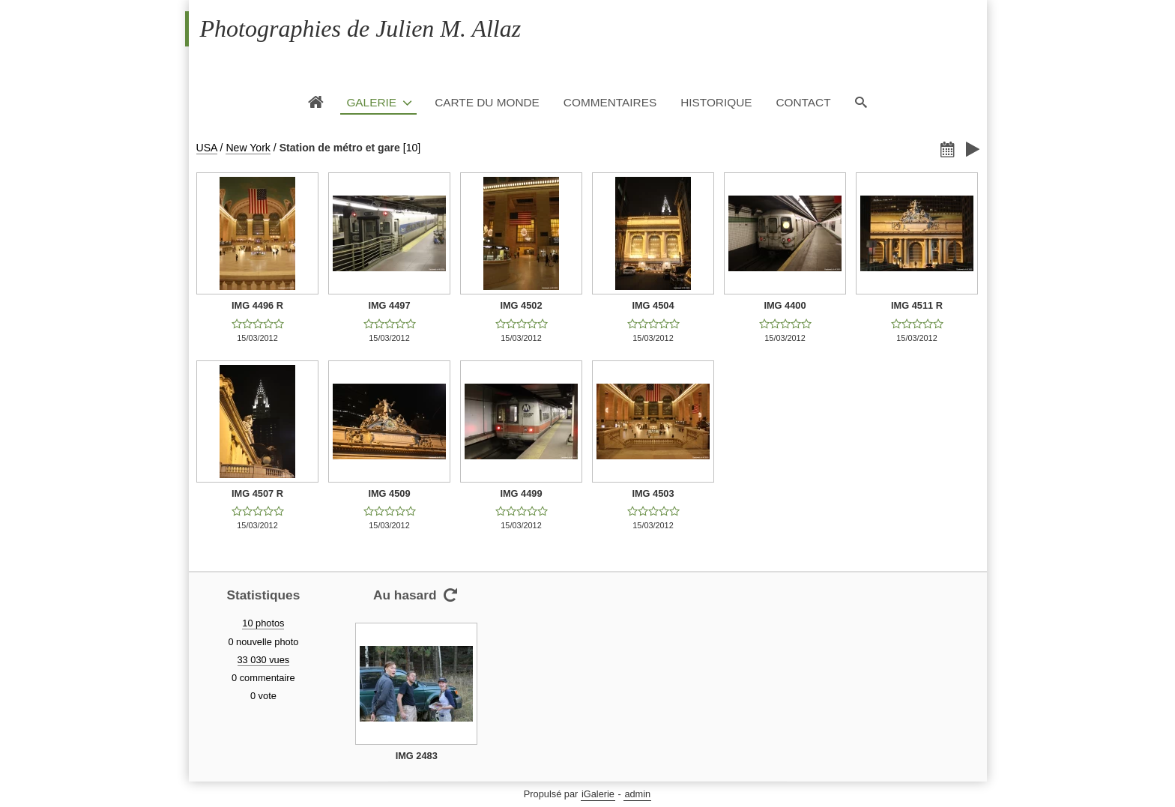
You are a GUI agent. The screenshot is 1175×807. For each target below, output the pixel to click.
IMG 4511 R (917, 305)
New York (248, 148)
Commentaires (610, 102)
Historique (716, 102)
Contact (803, 102)
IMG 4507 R (257, 493)
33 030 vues (264, 659)
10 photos (263, 623)
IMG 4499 (521, 493)
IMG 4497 (389, 305)
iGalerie (598, 794)
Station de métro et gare (340, 148)
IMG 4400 (785, 305)
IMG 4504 (653, 305)
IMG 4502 (521, 305)
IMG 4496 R (257, 305)
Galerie (371, 102)
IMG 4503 (653, 493)
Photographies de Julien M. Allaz (361, 28)
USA (206, 148)
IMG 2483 (417, 755)
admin (637, 794)
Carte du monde (487, 102)
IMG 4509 (389, 493)
